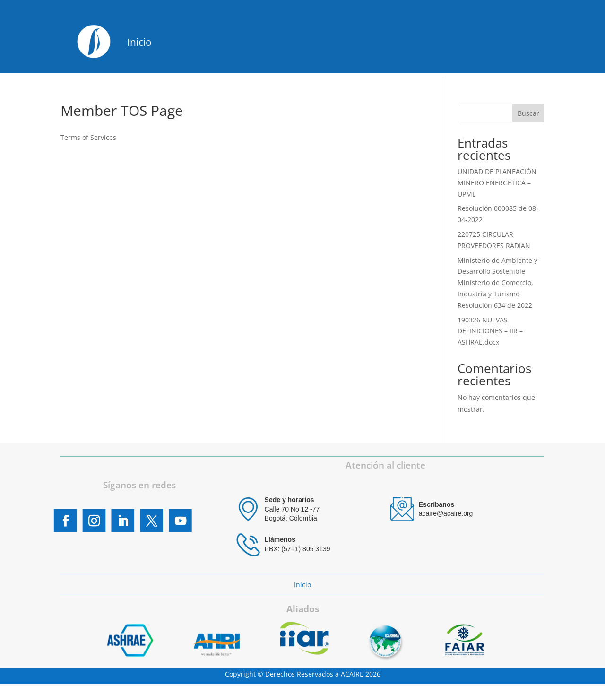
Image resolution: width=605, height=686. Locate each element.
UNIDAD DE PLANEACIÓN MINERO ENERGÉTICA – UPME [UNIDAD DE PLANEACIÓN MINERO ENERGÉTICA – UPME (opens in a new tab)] (497, 183)
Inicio (139, 42)
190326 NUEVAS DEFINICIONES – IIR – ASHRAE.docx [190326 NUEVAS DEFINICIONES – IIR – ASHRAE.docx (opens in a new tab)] (490, 331)
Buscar (528, 113)
